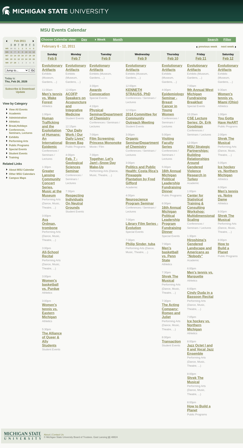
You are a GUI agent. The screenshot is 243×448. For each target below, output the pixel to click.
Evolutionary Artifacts (52, 67)
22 (19, 59)
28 (15, 62)
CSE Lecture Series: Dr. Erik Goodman (199, 122)
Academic (15, 113)
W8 (7, 59)
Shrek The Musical (170, 278)
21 (15, 59)
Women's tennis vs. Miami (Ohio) (228, 98)
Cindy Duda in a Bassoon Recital (200, 294)
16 (22, 55)
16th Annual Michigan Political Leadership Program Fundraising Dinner (171, 220)
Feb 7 (76, 58)
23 (22, 59)
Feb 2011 (20, 40)
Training (14, 157)
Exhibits (14, 137)
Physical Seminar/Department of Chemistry (106, 114)
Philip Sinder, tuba (140, 244)
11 (30, 52)
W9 (7, 62)
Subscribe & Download (20, 88)
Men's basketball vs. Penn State (170, 254)
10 (26, 52)
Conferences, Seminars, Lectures (20, 131)
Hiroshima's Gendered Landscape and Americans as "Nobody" (199, 248)
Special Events (18, 149)
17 (26, 55)
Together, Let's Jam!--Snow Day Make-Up (103, 163)
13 (11, 55)
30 (11, 48)
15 (19, 55)
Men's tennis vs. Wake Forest (52, 98)
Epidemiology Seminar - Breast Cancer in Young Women (173, 104)
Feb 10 (173, 58)
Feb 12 (228, 58)
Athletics (14, 121)
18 (30, 55)
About (47, 434)
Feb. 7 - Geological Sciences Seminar (74, 165)
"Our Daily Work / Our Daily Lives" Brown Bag (75, 136)
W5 (7, 48)
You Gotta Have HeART (228, 120)
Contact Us (58, 434)
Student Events (18, 153)
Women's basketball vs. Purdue (50, 285)
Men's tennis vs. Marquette (200, 274)
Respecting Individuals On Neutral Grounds (75, 201)
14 (15, 55)
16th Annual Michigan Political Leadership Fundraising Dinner (171, 181)
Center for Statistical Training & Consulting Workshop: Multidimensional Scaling (201, 207)
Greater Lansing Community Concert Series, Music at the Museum (51, 183)
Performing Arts (18, 141)
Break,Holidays (18, 125)
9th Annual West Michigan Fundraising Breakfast (200, 96)
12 (34, 52)
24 (26, 59)
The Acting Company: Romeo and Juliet (171, 311)
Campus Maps (17, 178)
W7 (7, 55)
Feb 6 (52, 58)
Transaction (171, 341)
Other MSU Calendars (22, 174)
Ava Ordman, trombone (50, 224)
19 (34, 55)
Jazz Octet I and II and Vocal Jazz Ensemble (200, 349)
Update (20, 91)
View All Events (18, 109)
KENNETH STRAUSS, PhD (138, 92)
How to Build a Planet (223, 248)
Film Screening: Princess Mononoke (106, 140)
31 (15, 48)
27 (11, 62)
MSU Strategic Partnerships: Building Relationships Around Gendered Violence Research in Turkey (198, 163)
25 (30, 59)
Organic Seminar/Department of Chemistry (142, 142)
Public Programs (19, 145)
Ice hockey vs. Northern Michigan (198, 325)
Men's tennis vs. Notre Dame (228, 195)
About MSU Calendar (21, 169)
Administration (18, 117)
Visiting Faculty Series (168, 142)
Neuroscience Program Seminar (140, 201)
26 (34, 59)
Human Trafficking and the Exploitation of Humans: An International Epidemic (52, 132)
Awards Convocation (100, 92)
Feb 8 (106, 58)
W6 (7, 52)
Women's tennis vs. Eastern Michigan (50, 311)
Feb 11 (201, 58)
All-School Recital (50, 254)
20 (11, 59)
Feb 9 (142, 58)
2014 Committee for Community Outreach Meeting (141, 118)
